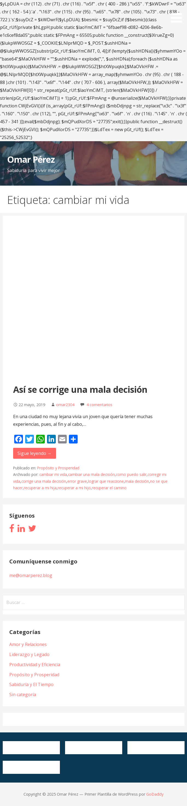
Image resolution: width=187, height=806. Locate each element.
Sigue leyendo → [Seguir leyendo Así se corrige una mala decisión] (34, 453)
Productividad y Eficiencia (34, 665)
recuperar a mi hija (40, 487)
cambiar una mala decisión (91, 474)
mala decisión (137, 481)
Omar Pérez (31, 159)
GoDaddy (154, 794)
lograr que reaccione (106, 481)
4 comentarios (99, 404)
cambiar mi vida (53, 474)
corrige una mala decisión (43, 481)
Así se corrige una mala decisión (80, 389)
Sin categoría (22, 695)
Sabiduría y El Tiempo (31, 684)
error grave (77, 481)
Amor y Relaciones (28, 644)
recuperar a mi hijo (74, 487)
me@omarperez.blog (30, 575)
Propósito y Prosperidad (58, 467)
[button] (178, 12)
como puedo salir (131, 474)
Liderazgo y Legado (29, 654)
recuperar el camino (109, 487)
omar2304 (65, 404)
